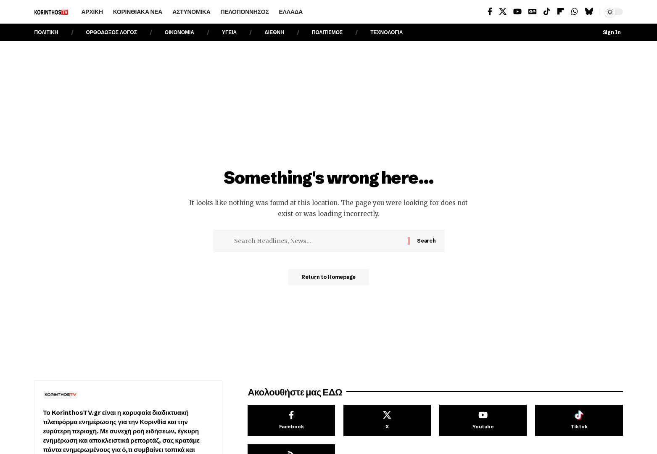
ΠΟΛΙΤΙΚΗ (46, 32)
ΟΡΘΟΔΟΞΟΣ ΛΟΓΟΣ (111, 32)
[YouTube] (517, 11)
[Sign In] (606, 32)
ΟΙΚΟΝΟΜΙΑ (179, 32)
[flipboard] (561, 11)
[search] (322, 12)
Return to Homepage (328, 279)
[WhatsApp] (574, 11)
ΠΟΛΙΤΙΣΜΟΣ (327, 32)
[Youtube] (483, 420)
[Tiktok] (579, 420)
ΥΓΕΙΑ (229, 32)
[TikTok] (546, 11)
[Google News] (532, 11)
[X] (503, 11)
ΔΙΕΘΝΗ (274, 32)
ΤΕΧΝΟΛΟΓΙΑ (386, 32)
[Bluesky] (589, 11)
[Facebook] (489, 11)
